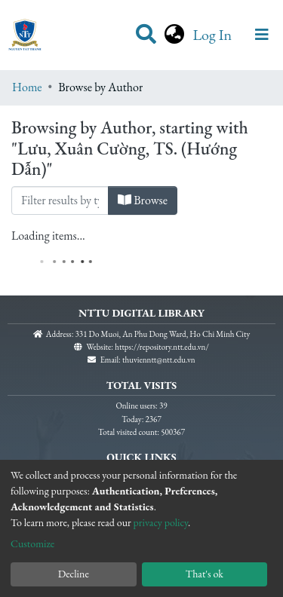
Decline (73, 573)
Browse (143, 200)
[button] (173, 34)
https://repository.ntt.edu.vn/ (162, 346)
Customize (32, 543)
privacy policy (161, 522)
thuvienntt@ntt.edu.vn (158, 359)
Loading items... (48, 235)
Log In (213, 34)
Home (27, 87)
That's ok (204, 573)
